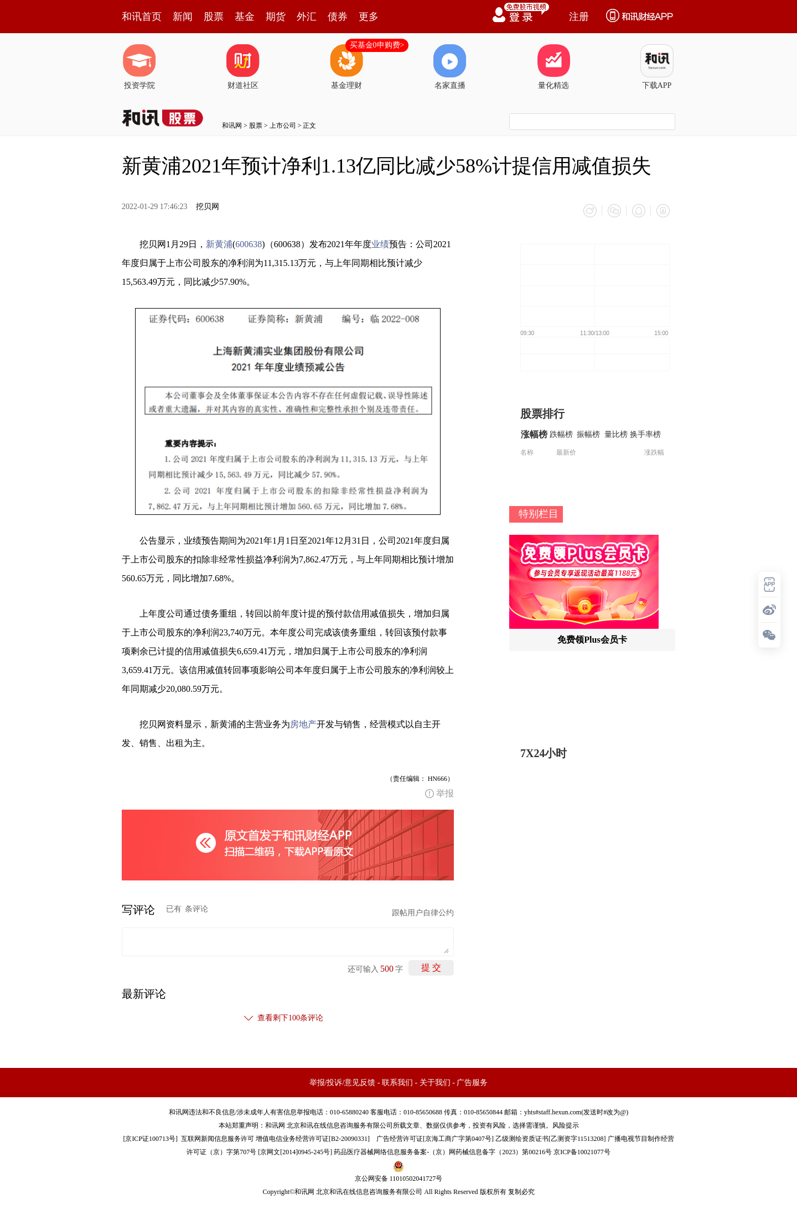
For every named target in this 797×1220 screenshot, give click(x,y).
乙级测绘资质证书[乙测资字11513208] (550, 1139)
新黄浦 (219, 244)
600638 (248, 244)
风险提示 (565, 1125)
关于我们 (435, 1082)
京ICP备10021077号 (581, 1152)
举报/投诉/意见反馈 (342, 1082)
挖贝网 (207, 206)
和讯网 (232, 125)
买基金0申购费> (377, 45)
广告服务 (472, 1082)
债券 (338, 16)
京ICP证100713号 (150, 1139)
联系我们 (397, 1082)
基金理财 (346, 67)
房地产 (303, 724)
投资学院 (139, 67)
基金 (245, 16)
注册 (579, 16)
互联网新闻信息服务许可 (217, 1139)
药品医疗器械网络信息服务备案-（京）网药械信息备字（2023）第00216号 (443, 1152)
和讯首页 (142, 16)
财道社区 (243, 67)
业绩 (380, 244)
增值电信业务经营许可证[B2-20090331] (313, 1139)
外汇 (307, 16)
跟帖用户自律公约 (423, 913)
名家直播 (450, 67)
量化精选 (553, 67)
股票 (214, 16)
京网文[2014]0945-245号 (295, 1152)
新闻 (183, 16)
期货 (276, 16)
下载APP (657, 67)
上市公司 (283, 125)
